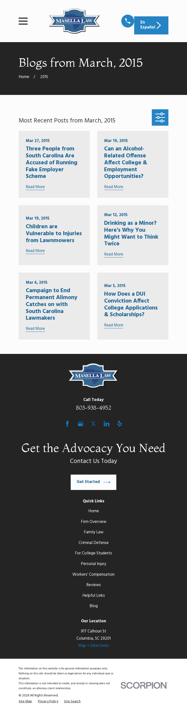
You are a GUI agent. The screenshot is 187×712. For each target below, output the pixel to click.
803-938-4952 (93, 407)
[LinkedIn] (106, 424)
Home (93, 511)
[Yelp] (120, 424)
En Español (151, 25)
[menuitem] (25, 702)
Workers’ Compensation (93, 574)
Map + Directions (93, 646)
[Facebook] (67, 424)
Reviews (93, 585)
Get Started (93, 482)
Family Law (93, 532)
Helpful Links (93, 596)
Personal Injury (93, 564)
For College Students (93, 553)
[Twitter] (93, 424)
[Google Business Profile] (80, 424)
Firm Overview (93, 522)
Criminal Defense (94, 543)
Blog (94, 606)
